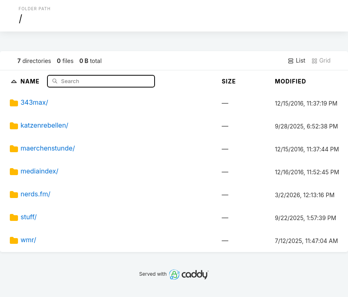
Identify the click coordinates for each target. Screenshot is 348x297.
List (296, 60)
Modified (290, 81)
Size (229, 81)
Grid (321, 60)
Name (30, 80)
